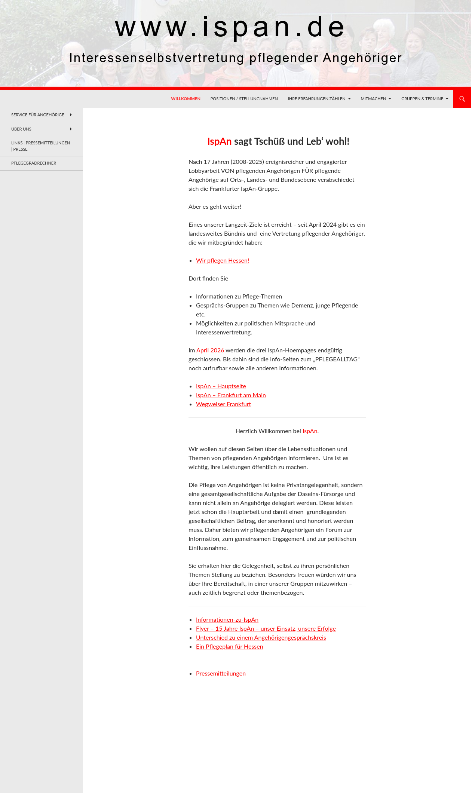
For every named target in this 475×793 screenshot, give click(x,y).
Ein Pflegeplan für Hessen (229, 646)
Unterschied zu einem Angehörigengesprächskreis (261, 637)
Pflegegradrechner (33, 162)
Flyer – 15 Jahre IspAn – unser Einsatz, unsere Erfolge (266, 628)
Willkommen (185, 98)
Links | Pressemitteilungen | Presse (40, 145)
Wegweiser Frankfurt (223, 403)
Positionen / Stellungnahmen (244, 98)
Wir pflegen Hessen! (222, 260)
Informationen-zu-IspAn (227, 619)
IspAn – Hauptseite (221, 385)
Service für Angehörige (37, 114)
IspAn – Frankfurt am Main (231, 394)
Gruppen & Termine (422, 98)
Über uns (21, 128)
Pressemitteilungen (221, 673)
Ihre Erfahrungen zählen (317, 98)
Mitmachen (373, 98)
